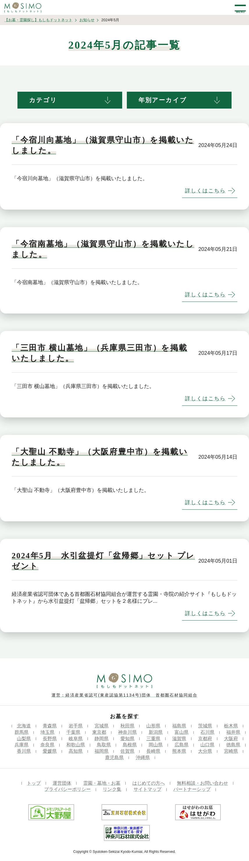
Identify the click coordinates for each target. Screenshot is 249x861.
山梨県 (24, 738)
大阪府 (231, 738)
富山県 (181, 732)
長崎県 (153, 751)
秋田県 (127, 725)
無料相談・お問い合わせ (202, 783)
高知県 (76, 751)
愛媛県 (50, 751)
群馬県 (22, 732)
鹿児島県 (114, 757)
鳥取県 (104, 744)
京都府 (205, 738)
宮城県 (102, 725)
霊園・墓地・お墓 (101, 783)
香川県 (24, 751)
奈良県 (47, 744)
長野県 (50, 738)
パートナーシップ (192, 789)
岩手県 (76, 725)
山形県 (153, 725)
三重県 (153, 738)
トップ (34, 783)
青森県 (50, 725)
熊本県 (179, 751)
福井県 (233, 732)
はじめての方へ (148, 783)
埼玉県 (47, 732)
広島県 (181, 744)
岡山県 (156, 744)
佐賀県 (127, 751)
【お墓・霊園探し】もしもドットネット (38, 20)
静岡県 (102, 738)
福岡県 (102, 751)
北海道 (24, 725)
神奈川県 (127, 732)
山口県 (207, 744)
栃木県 (231, 725)
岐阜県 (76, 738)
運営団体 (62, 783)
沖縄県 (143, 757)
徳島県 (233, 744)
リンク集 (112, 789)
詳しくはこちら (205, 191)
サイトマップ (147, 789)
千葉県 (73, 732)
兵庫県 (22, 744)
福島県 (179, 725)
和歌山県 (75, 744)
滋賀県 (179, 738)
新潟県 (156, 732)
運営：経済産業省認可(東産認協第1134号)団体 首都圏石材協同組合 (124, 695)
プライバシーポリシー (67, 789)
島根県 (130, 744)
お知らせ (87, 20)
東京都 (99, 732)
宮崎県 (231, 751)
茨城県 (205, 725)
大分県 (205, 751)
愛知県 (127, 738)
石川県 (207, 732)
